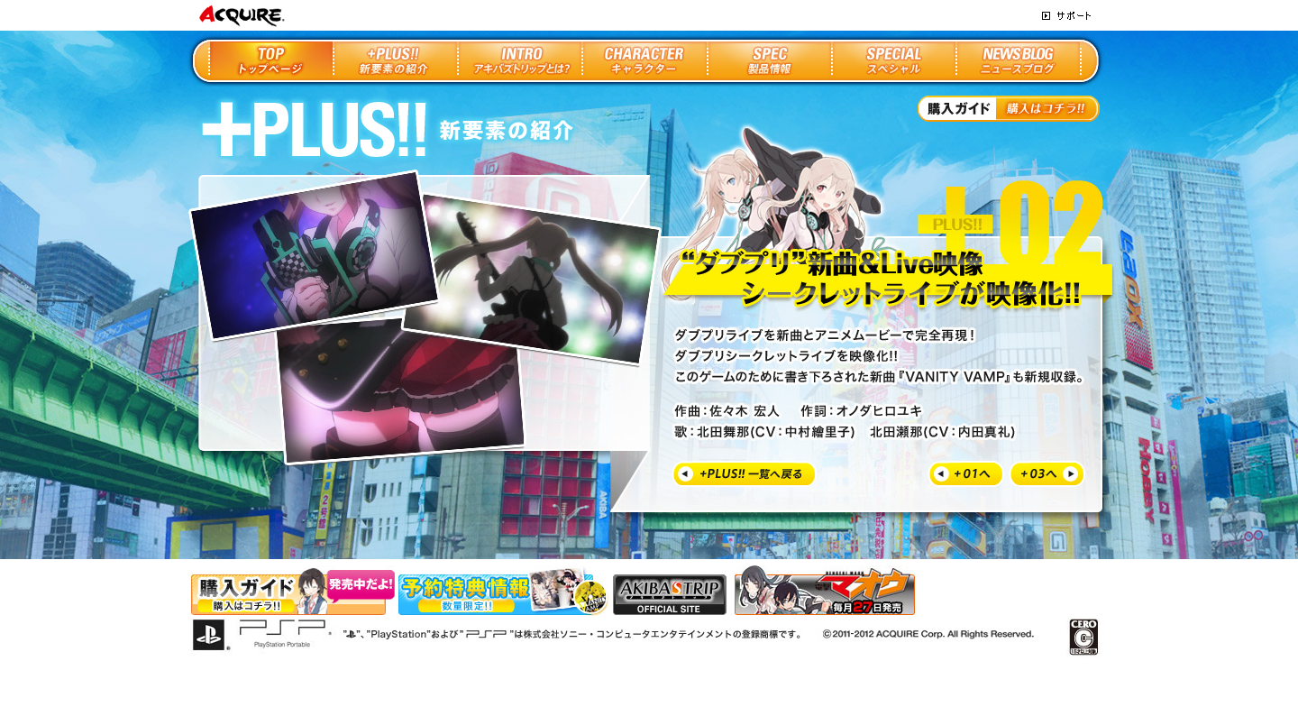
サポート (1066, 16)
